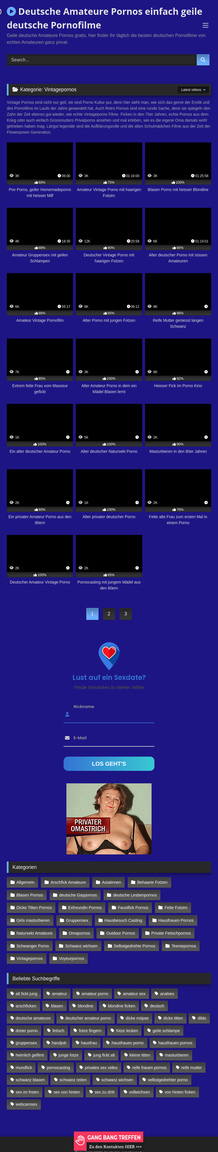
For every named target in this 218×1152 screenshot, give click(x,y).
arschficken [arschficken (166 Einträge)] (26, 1003)
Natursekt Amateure (34, 931)
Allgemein (25, 882)
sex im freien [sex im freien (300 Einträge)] (27, 1089)
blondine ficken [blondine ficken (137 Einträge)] (121, 1003)
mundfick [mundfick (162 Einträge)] (24, 1064)
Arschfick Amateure (67, 882)
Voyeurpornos (71, 956)
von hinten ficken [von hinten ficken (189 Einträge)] (180, 1089)
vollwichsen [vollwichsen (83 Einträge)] (139, 1089)
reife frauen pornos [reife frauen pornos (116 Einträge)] (149, 1064)
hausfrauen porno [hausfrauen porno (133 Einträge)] (128, 1040)
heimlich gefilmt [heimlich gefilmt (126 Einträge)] (30, 1052)
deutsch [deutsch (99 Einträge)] (157, 1003)
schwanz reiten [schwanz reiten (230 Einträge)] (73, 1077)
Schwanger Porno (32, 943)
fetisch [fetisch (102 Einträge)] (58, 1028)
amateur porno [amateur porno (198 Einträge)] (95, 991)
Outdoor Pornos (120, 931)
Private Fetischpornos (170, 931)
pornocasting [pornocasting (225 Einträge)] (58, 1064)
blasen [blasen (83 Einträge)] (57, 1003)
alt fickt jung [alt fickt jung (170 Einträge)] (26, 991)
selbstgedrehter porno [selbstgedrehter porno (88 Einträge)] (168, 1077)
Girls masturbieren (33, 919)
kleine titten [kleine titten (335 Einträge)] (139, 1052)
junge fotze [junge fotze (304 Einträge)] (68, 1052)
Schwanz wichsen (81, 943)
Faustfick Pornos (132, 906)
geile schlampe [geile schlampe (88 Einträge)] (166, 1028)
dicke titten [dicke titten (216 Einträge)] (173, 1015)
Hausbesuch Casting (123, 919)
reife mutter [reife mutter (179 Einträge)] (191, 1064)
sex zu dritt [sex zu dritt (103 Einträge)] (104, 1089)
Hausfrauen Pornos (175, 919)
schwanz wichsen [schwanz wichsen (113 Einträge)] (117, 1077)
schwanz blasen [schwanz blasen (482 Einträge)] (30, 1077)
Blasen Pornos (29, 894)
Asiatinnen (110, 882)
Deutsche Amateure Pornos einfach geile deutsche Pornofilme (104, 18)
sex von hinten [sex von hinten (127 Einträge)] (67, 1089)
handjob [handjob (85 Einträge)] (59, 1040)
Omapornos (79, 931)
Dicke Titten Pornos (34, 906)
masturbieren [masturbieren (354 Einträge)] (177, 1052)
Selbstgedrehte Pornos (134, 943)
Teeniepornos (183, 943)
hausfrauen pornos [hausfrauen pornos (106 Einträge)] (175, 1040)
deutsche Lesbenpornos (134, 894)
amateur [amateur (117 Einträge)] (59, 991)
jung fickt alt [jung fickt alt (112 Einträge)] (104, 1052)
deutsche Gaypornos (78, 894)
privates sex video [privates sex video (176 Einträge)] (101, 1064)
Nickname (84, 706)
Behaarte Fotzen (152, 882)
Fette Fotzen (175, 906)
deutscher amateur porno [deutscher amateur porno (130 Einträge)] (88, 1015)
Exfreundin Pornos (84, 906)
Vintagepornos (29, 956)
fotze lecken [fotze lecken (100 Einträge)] (127, 1028)
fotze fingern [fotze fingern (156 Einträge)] (90, 1028)
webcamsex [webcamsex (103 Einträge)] (26, 1101)
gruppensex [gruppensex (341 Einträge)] (26, 1040)
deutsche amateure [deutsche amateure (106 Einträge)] (33, 1015)
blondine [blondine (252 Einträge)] (85, 1003)
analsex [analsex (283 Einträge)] (167, 991)
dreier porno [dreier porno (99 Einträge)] (27, 1028)
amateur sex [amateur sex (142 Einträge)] (134, 991)
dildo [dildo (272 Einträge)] (202, 1015)
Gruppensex (77, 919)
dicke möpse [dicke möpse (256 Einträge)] (137, 1015)
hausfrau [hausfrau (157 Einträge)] (89, 1040)
